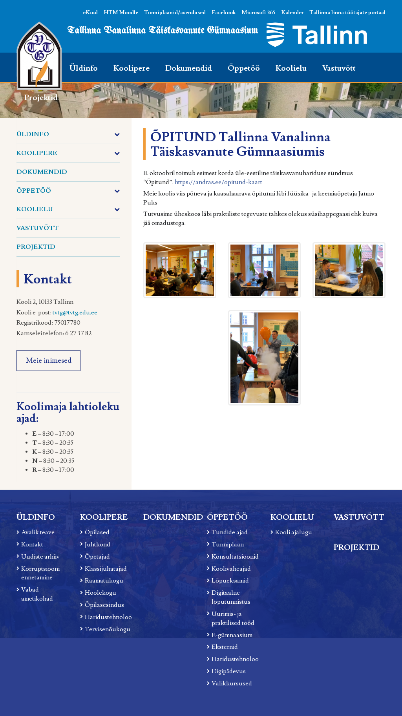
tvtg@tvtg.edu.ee (75, 312)
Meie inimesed (48, 360)
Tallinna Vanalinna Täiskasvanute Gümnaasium (162, 31)
